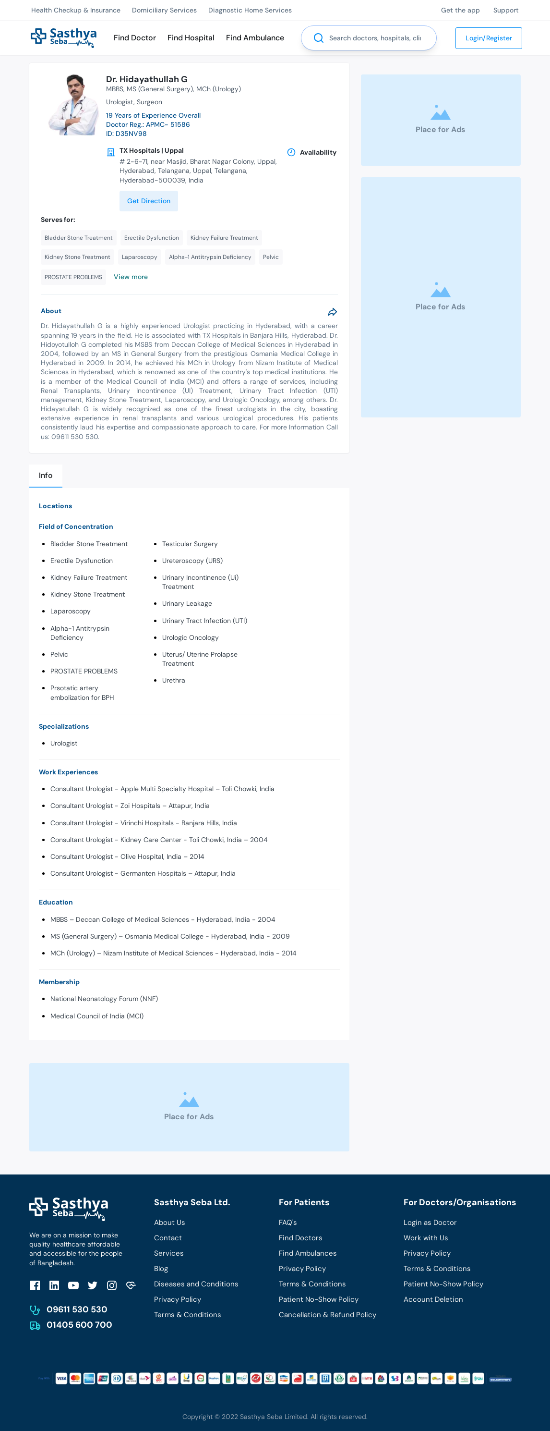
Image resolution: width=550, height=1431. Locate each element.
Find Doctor (135, 38)
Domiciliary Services (164, 10)
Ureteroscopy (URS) (192, 560)
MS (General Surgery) (160, 89)
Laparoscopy (70, 611)
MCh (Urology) (218, 89)
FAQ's (288, 1222)
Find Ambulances (308, 1253)
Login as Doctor (430, 1222)
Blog (161, 1268)
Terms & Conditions (187, 1315)
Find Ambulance (255, 38)
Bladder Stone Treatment (89, 543)
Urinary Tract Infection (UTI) (204, 620)
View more (131, 276)
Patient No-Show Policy (319, 1299)
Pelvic (59, 654)
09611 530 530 (77, 1309)
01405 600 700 (79, 1325)
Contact (168, 1238)
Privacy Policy (177, 1299)
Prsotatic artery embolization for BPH (82, 692)
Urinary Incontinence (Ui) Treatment (200, 582)
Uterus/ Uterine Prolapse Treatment (200, 659)
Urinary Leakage (187, 603)
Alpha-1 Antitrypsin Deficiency (79, 633)
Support (506, 10)
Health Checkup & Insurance (75, 10)
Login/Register (489, 38)
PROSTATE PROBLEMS (84, 671)
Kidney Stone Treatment (87, 594)
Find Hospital (191, 38)
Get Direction (148, 200)
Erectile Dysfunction (81, 560)
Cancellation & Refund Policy (327, 1315)
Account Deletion (433, 1299)
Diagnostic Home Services (250, 10)
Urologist (63, 743)
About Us (169, 1222)
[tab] (45, 476)
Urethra (173, 680)
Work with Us (426, 1238)
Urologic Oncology (190, 637)
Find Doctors (301, 1238)
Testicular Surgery (190, 543)
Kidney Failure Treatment (88, 577)
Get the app (460, 10)
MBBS (114, 89)
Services (169, 1253)
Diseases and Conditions (196, 1284)
